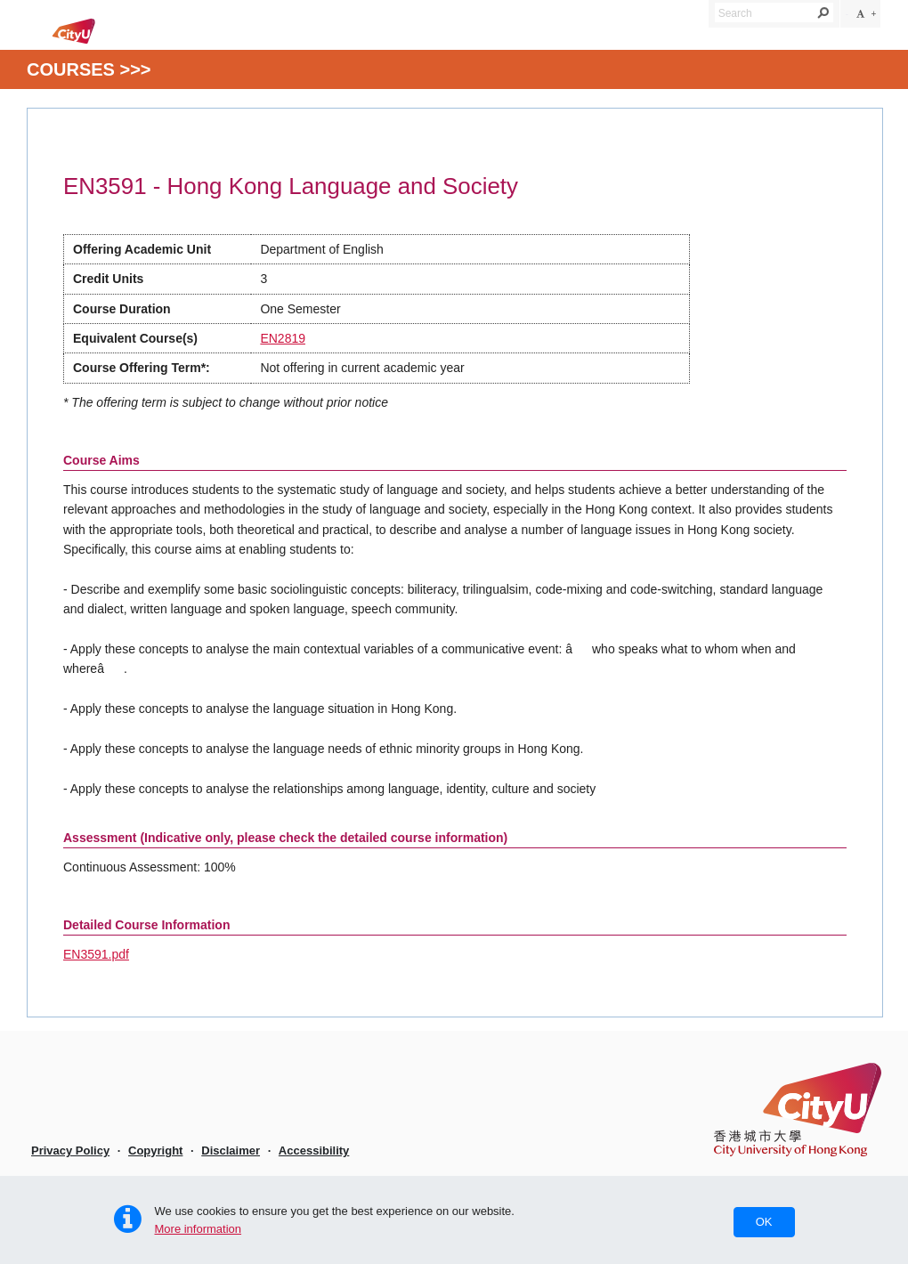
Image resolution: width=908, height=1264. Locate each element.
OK (764, 1221)
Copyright (155, 1150)
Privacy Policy (70, 1150)
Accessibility (314, 1150)
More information (198, 1229)
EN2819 (282, 338)
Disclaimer (230, 1150)
